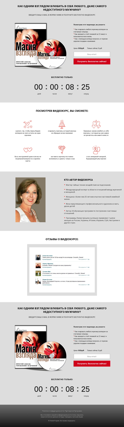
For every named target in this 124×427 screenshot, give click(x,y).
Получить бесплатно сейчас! (91, 61)
